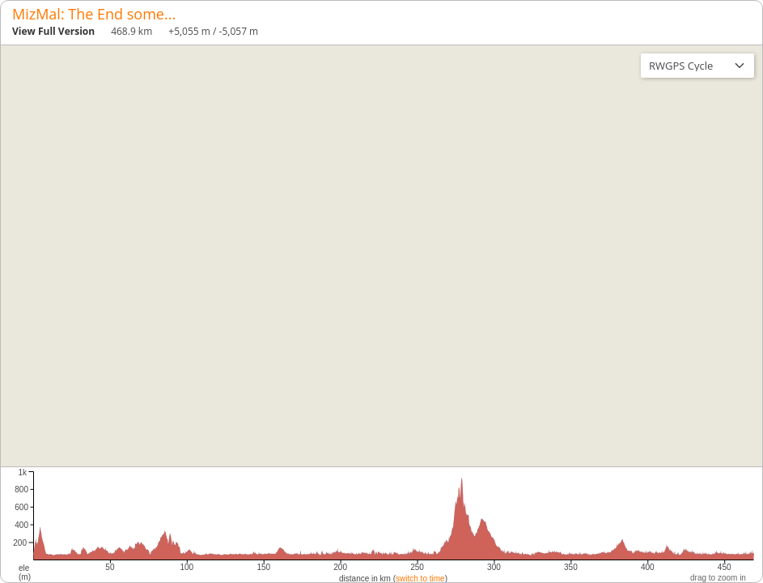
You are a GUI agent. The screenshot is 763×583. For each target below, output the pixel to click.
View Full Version (53, 31)
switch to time (420, 578)
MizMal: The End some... (94, 13)
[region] (381, 255)
